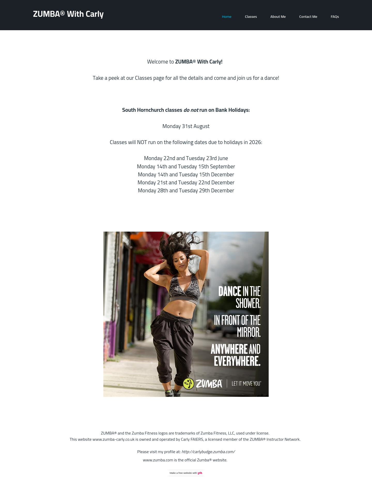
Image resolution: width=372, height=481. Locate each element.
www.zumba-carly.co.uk (113, 439)
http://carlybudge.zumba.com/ (208, 451)
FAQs (335, 16)
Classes (251, 16)
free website (185, 472)
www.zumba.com (158, 460)
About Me (278, 16)
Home (226, 16)
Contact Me (308, 16)
